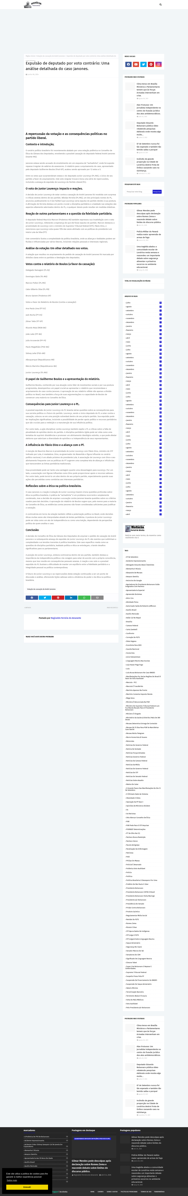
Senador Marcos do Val (135, 951)
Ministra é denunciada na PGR (138, 702)
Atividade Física (132, 602)
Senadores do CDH (133, 955)
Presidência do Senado (135, 904)
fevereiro (144, 330)
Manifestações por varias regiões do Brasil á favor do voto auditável (143, 677)
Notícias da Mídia (133, 765)
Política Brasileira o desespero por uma (141, 880)
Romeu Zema (131, 923)
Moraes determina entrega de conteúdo (141, 723)
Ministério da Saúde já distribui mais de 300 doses (142, 719)
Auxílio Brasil (131, 610)
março (144, 334)
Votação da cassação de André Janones (50, 56)
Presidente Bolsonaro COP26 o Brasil (140, 892)
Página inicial (30, 56)
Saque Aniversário (133, 943)
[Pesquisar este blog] (139, 192)
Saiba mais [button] (12, 1180)
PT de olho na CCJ (133, 833)
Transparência (159, 1192)
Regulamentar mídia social (136, 915)
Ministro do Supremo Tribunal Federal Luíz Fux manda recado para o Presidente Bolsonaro (142, 708)
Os (127, 810)
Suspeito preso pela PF (135, 976)
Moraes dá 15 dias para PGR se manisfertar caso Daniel (142, 728)
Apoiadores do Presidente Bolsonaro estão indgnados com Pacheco (142, 585)
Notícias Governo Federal (136, 757)
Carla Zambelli (131, 629)
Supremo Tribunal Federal (136, 972)
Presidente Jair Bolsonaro (136, 900)
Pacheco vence (132, 841)
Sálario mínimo (132, 988)
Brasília (129, 622)
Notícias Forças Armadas (135, 753)
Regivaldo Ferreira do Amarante (65, 618)
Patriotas (129, 853)
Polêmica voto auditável (135, 868)
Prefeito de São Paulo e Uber (137, 884)
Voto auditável (132, 1004)
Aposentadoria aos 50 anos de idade (46, 1158)
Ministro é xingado (133, 714)
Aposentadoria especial (135, 590)
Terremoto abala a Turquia (136, 996)
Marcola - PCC (131, 682)
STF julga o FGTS (132, 935)
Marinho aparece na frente (136, 690)
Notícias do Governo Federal (137, 769)
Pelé (128, 857)
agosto (144, 307)
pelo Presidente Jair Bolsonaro (138, 1008)
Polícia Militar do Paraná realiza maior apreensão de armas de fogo (149, 234)
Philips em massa (133, 861)
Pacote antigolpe (132, 845)
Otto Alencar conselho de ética (138, 818)
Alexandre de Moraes (134, 573)
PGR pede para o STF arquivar (137, 825)
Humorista (130, 653)
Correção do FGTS (133, 637)
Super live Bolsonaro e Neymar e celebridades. (138, 967)
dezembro (144, 322)
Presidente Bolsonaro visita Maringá (140, 896)
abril (144, 338)
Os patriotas (131, 814)
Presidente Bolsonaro (134, 888)
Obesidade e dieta (133, 798)
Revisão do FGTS (132, 919)
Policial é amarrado (133, 865)
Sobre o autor (112, 1192)
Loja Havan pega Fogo (134, 665)
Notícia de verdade (133, 749)
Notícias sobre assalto (135, 780)
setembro (144, 311)
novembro (144, 318)
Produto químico (133, 912)
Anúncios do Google (134, 580)
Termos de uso (146, 1192)
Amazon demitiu (132, 577)
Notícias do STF (132, 772)
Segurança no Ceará (134, 947)
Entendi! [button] (27, 1187)
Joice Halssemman (133, 657)
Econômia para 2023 (133, 645)
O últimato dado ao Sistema (137, 794)
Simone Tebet (131, 963)
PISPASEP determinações (135, 829)
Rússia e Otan (131, 927)
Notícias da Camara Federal (136, 761)
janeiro (144, 326)
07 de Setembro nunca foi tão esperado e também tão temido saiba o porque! (149, 147)
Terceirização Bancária (135, 992)
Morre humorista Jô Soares (136, 737)
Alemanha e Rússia (133, 569)
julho (144, 303)
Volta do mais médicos (134, 1000)
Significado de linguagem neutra (139, 959)
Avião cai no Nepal (133, 618)
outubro (144, 314)
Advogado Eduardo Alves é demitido (140, 565)
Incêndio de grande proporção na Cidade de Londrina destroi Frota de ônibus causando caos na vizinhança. (148, 165)
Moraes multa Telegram (135, 733)
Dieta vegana (131, 641)
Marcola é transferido (134, 686)
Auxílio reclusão (132, 614)
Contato (101, 1192)
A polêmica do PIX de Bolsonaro (46, 1137)
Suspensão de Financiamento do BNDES (141, 980)
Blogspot (54, 1192)
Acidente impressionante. (136, 561)
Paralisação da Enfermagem (137, 849)
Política (129, 876)
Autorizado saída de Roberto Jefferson (141, 606)
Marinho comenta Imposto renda (139, 694)
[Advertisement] (94, 29)
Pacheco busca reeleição (136, 837)
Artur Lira (129, 598)
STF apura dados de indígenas (137, 931)
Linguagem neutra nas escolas (138, 661)
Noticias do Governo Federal (137, 745)
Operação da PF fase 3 (134, 802)
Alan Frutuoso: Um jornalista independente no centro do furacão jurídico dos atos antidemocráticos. (149, 109)
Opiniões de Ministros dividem (138, 806)
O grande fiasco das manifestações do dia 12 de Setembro (143, 789)
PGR (127, 821)
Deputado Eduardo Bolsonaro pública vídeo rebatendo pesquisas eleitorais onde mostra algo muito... (149, 129)
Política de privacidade (129, 1192)
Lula (128, 669)
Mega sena (130, 698)
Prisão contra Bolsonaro (135, 908)
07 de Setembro (132, 557)
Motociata (130, 741)
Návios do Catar (132, 784)
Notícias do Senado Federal (137, 776)
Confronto (130, 633)
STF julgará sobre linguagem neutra (140, 939)
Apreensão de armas (134, 594)
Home (92, 1192)
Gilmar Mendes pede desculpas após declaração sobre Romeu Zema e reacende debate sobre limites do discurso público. (149, 216)
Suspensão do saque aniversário (139, 984)
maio (144, 342)
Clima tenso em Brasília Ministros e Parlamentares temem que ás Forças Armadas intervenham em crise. (148, 90)
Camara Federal (132, 626)
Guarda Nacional (132, 649)
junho (144, 346)
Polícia (129, 872)
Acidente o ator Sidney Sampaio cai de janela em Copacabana (46, 1145)
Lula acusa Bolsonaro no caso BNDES (140, 673)
